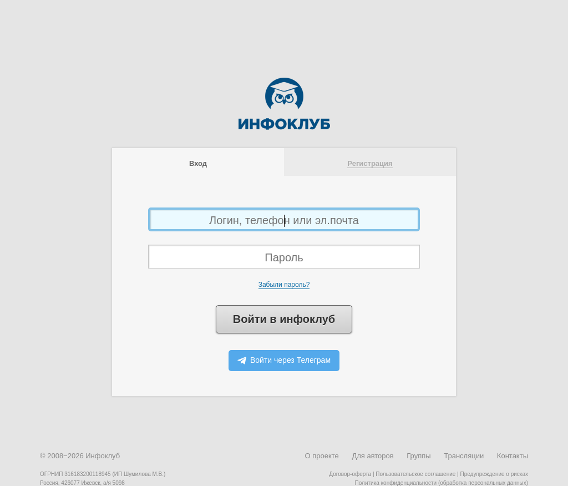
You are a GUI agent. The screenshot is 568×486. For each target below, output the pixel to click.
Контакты (512, 456)
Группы (418, 456)
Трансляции (464, 456)
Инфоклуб (102, 456)
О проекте (321, 456)
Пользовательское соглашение (415, 474)
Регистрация (369, 163)
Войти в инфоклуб (284, 319)
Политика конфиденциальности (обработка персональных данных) (441, 483)
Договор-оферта (350, 474)
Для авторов (372, 456)
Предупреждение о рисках (494, 474)
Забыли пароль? (284, 284)
